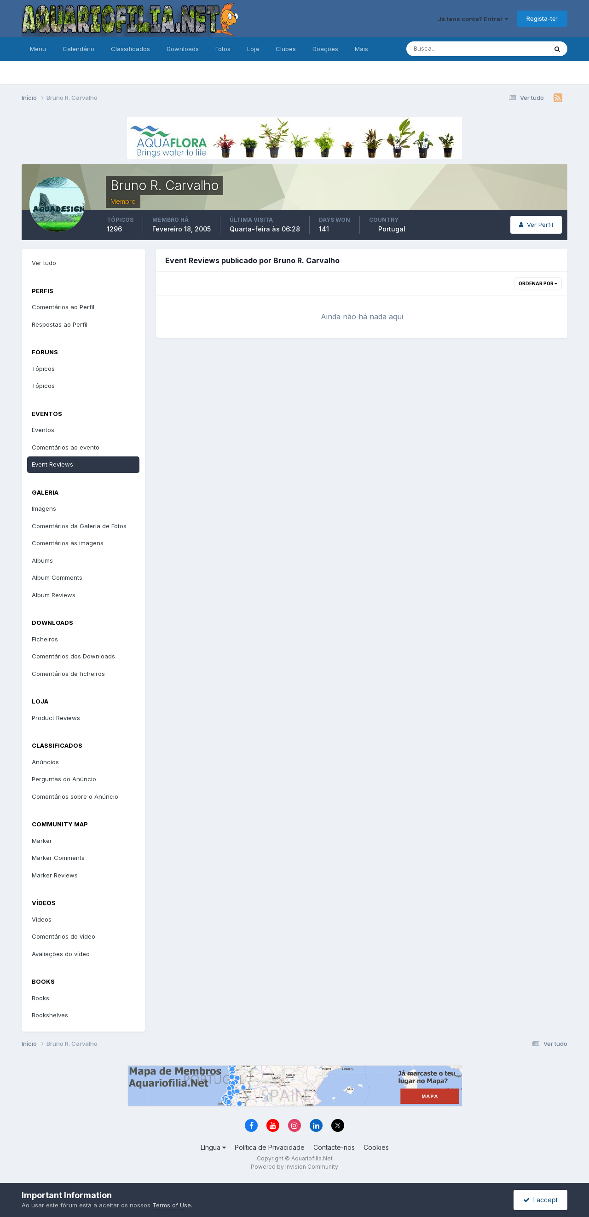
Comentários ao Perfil (63, 307)
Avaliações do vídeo (61, 953)
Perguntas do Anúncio (64, 779)
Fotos (223, 48)
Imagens (44, 508)
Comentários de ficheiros (68, 673)
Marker (42, 840)
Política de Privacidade (270, 1147)
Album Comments (57, 577)
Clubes (286, 48)
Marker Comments (58, 857)
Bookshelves (50, 1015)
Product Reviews (56, 717)
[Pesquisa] (446, 48)
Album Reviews (53, 595)
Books (40, 998)
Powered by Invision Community (294, 1166)
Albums (42, 560)
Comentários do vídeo (63, 936)
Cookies (376, 1147)
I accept (540, 1200)
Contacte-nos (334, 1147)
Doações (325, 48)
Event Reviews (52, 464)
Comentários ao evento (65, 447)
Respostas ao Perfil (59, 324)
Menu (38, 48)
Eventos (43, 429)
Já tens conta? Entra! (473, 19)
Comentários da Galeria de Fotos (79, 526)
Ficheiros (45, 639)
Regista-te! (542, 18)
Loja (253, 48)
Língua (213, 1147)
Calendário (78, 48)
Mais (361, 48)
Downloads (183, 48)
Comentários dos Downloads (73, 656)
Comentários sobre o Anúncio (75, 796)
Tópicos (43, 368)
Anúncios (45, 762)
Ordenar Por (538, 283)
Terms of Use (171, 1205)
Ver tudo (44, 262)
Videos (42, 919)
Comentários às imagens (68, 543)
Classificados (130, 48)
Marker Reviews (55, 875)
